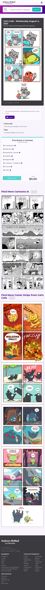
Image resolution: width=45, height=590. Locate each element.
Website (8, 156)
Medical (37, 558)
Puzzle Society (5, 580)
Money (37, 560)
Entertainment (28, 567)
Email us (9, 117)
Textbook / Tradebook (12, 163)
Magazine (8, 159)
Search (36, 9)
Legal (36, 565)
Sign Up (9, 571)
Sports (25, 562)
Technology (38, 556)
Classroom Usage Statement (9, 569)
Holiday (26, 565)
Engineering (38, 567)
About (3, 562)
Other (7, 170)
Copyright (18, 551)
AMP (2, 581)
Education (26, 563)
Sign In (3, 571)
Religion (37, 571)
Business (26, 569)
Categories (4, 556)
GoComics (4, 576)
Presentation (9, 145)
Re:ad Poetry (4, 583)
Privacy (3, 551)
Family (25, 556)
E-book (7, 166)
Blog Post (8, 149)
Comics (3, 558)
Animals (26, 558)
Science (37, 569)
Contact (3, 565)
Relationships (27, 560)
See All (34, 191)
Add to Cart (12, 178)
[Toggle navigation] (42, 2)
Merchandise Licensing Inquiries (10, 567)
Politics (37, 563)
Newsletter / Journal (11, 152)
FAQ (2, 563)
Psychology (38, 562)
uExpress (3, 578)
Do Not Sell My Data (10, 551)
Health (25, 571)
